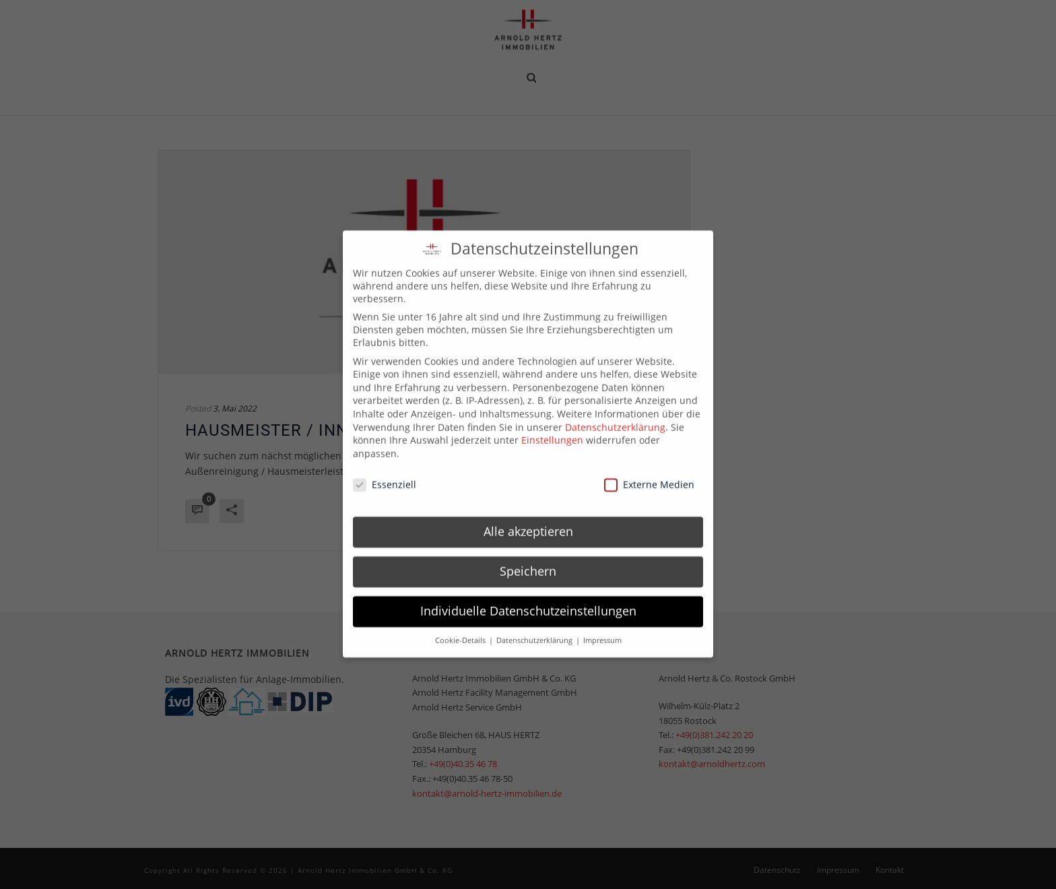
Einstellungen (552, 430)
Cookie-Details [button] (461, 631)
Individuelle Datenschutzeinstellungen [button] (528, 601)
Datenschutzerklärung (615, 417)
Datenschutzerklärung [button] (535, 631)
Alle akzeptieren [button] (528, 522)
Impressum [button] (602, 631)
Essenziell (384, 474)
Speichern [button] (528, 562)
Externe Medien (649, 474)
